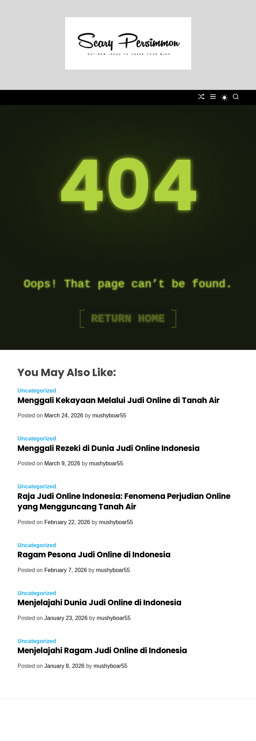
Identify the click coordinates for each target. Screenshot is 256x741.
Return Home (128, 318)
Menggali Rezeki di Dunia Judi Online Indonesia (109, 448)
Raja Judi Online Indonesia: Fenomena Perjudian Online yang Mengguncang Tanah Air (124, 502)
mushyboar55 (109, 415)
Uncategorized (37, 391)
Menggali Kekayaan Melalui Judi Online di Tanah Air (119, 400)
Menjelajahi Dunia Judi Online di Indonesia (99, 602)
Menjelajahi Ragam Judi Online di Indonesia (102, 650)
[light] (224, 97)
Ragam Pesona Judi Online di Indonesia (94, 554)
